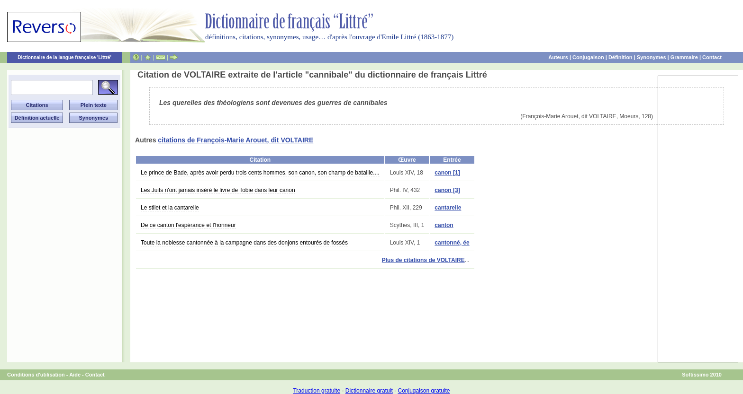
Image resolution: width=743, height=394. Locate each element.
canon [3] (447, 190)
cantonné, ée (452, 242)
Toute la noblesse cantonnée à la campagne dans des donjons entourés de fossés (244, 242)
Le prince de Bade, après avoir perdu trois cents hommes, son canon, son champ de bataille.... (260, 172)
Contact (712, 57)
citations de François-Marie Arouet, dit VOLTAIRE (235, 140)
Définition (620, 57)
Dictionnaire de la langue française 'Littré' (64, 57)
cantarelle (448, 207)
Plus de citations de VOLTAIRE (423, 260)
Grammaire (684, 57)
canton (444, 225)
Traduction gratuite (316, 390)
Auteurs (558, 57)
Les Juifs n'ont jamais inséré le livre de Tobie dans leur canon (218, 190)
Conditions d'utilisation (36, 374)
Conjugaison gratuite (424, 390)
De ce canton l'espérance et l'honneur (188, 225)
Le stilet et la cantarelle (170, 207)
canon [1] (447, 172)
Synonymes (651, 57)
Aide (75, 374)
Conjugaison (588, 57)
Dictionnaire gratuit (369, 390)
